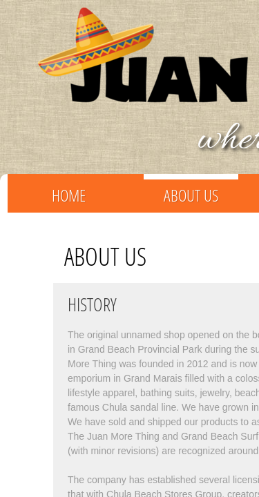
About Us (191, 195)
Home (69, 195)
